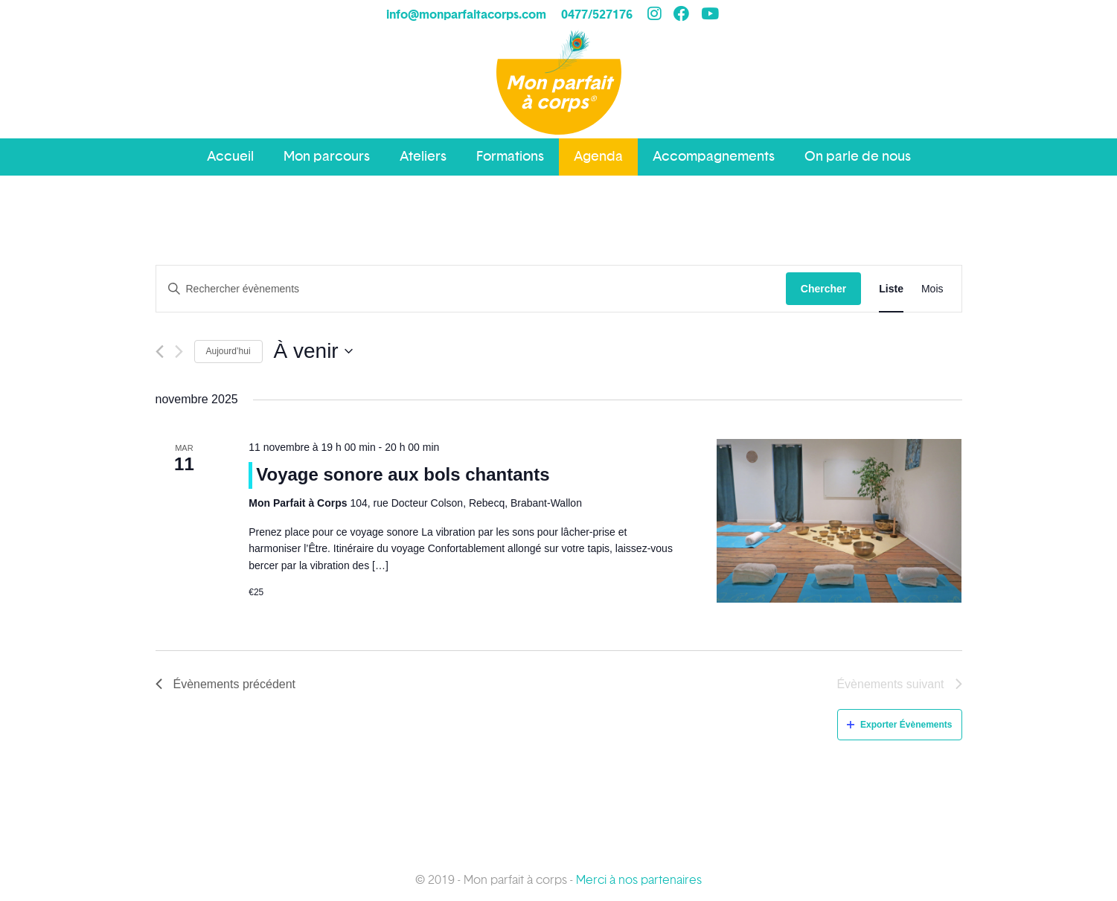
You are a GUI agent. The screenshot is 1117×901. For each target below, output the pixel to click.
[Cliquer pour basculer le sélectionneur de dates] (313, 351)
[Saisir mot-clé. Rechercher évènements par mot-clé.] (471, 289)
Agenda (598, 156)
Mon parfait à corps (559, 93)
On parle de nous (857, 156)
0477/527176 (597, 15)
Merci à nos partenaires (639, 880)
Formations (510, 156)
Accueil (230, 156)
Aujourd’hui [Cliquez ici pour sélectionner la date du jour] (228, 351)
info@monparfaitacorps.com (466, 15)
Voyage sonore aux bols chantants (402, 474)
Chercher (823, 289)
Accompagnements (714, 156)
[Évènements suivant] (179, 351)
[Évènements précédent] (160, 351)
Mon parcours (327, 156)
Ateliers (423, 156)
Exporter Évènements (899, 724)
